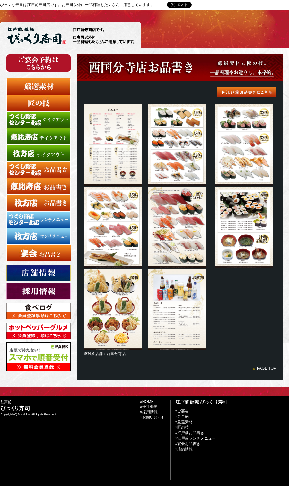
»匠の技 (182, 427)
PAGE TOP (266, 368)
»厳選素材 (184, 422)
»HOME (147, 402)
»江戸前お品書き (190, 433)
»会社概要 (149, 406)
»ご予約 (182, 416)
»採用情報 (149, 412)
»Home (205, 5)
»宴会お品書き (188, 443)
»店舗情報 (184, 449)
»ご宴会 (182, 411)
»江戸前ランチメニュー (195, 438)
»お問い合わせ (229, 5)
